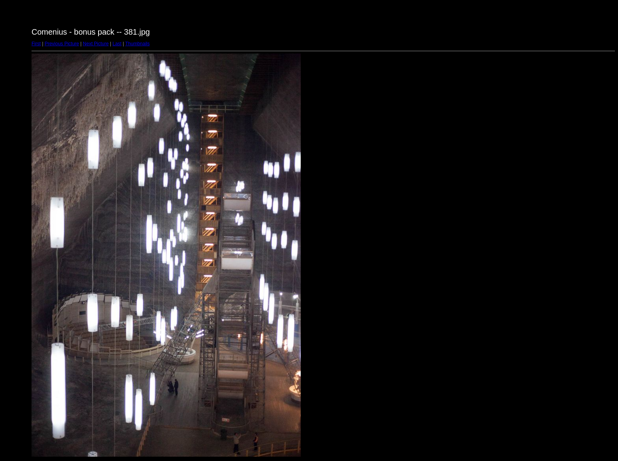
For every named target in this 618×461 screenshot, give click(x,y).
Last (116, 43)
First (36, 43)
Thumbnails (137, 43)
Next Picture (95, 43)
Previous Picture (62, 43)
